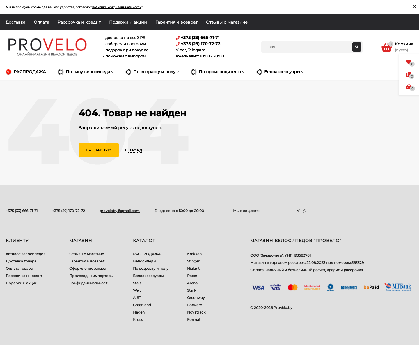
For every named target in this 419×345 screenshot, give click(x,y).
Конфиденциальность (89, 283)
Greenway (196, 297)
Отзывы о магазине (227, 22)
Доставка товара (21, 261)
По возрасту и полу (150, 268)
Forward (194, 305)
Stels (137, 283)
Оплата (41, 22)
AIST (137, 297)
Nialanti (193, 268)
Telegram (196, 50)
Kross (138, 319)
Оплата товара (19, 268)
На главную (98, 150)
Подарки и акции (128, 22)
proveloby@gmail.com (120, 211)
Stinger (193, 261)
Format (193, 319)
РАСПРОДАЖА (147, 254)
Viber (181, 50)
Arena (192, 283)
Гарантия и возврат (176, 22)
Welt (137, 290)
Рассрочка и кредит (79, 22)
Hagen (139, 312)
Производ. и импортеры (91, 276)
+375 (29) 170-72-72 (68, 211)
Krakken (194, 254)
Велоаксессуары (148, 276)
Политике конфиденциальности (116, 7)
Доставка (15, 22)
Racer (192, 276)
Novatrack (196, 312)
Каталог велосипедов (25, 254)
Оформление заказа (87, 268)
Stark (191, 290)
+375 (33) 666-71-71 (22, 211)
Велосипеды (144, 261)
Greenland (142, 305)
